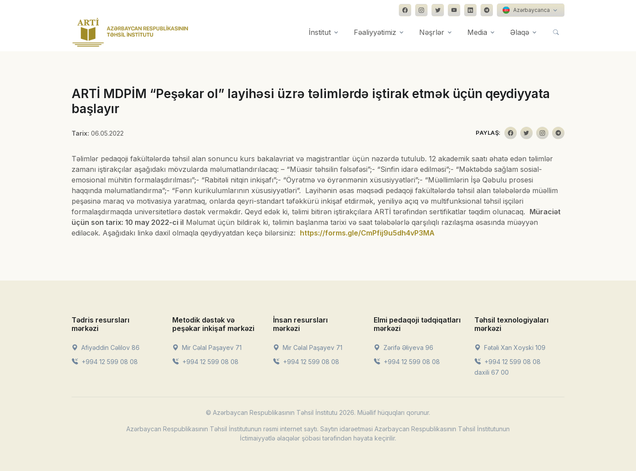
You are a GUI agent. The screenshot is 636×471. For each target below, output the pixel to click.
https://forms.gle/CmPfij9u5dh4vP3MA (367, 232)
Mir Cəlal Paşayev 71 (207, 347)
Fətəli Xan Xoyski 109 (509, 347)
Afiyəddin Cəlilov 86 (106, 347)
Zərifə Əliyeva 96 (403, 347)
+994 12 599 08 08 (105, 361)
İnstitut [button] (320, 32)
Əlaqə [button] (519, 32)
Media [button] (477, 32)
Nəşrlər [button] (431, 32)
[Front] (130, 32)
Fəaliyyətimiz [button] (375, 32)
